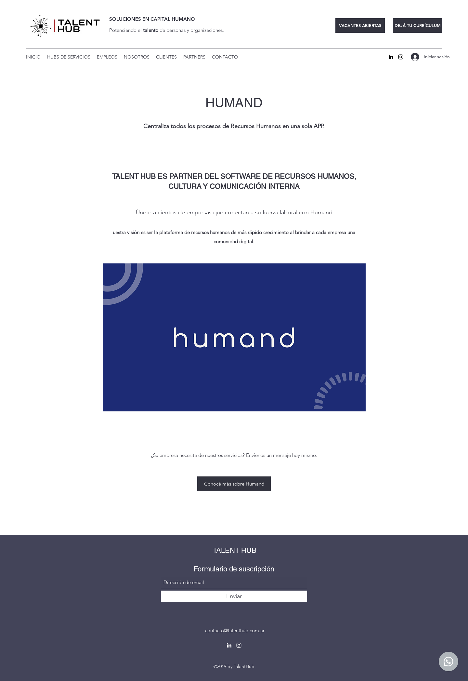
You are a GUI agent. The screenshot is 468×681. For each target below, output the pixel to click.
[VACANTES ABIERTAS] (360, 25)
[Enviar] (234, 596)
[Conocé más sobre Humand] (234, 483)
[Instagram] (400, 57)
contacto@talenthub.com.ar (235, 630)
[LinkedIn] (391, 57)
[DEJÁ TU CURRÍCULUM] (417, 25)
